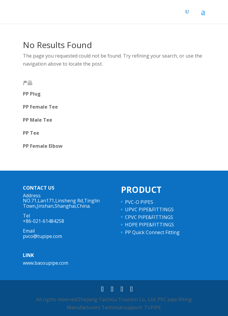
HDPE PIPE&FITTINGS (149, 224)
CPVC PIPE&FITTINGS (149, 217)
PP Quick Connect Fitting (152, 232)
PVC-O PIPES (139, 202)
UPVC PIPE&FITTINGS (149, 209)
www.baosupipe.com (45, 263)
